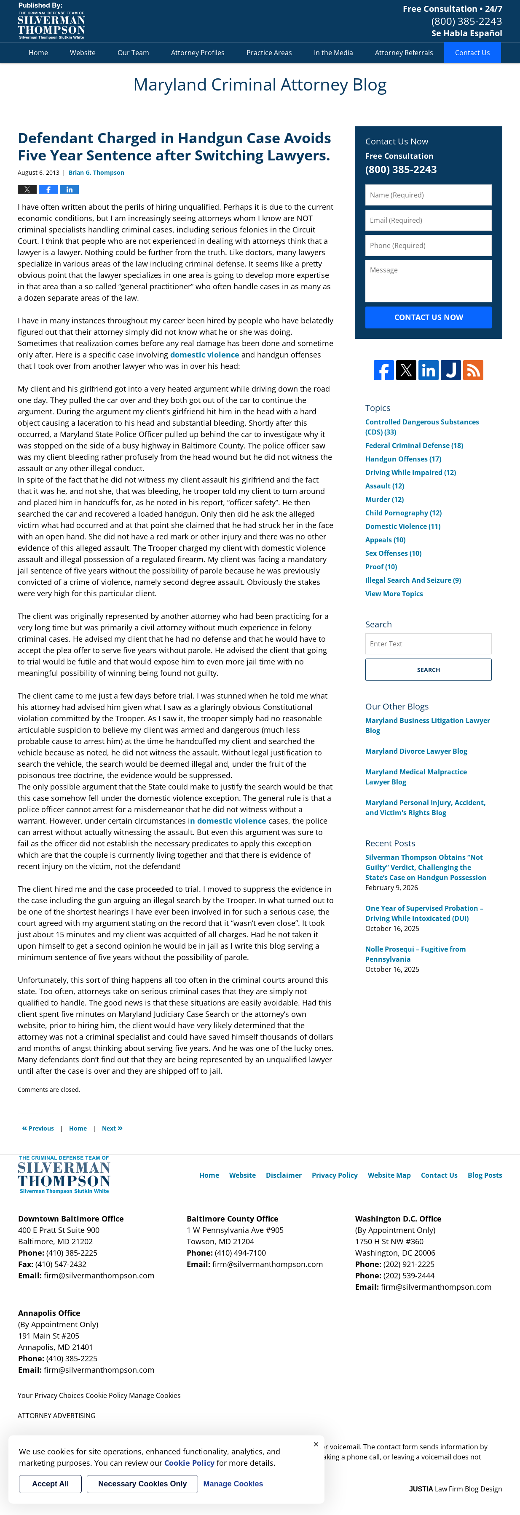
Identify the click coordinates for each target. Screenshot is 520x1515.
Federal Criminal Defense (414, 445)
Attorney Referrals (404, 52)
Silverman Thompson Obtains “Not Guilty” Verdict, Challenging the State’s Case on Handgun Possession (426, 867)
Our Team (133, 52)
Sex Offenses (393, 553)
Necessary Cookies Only (142, 1484)
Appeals (385, 539)
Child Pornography (403, 512)
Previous (38, 1127)
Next (112, 1127)
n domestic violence (228, 821)
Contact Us (472, 52)
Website (83, 52)
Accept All (50, 1484)
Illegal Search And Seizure (413, 580)
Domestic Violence (402, 526)
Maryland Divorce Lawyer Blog (416, 751)
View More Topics (394, 593)
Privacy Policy (335, 1175)
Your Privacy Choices (51, 1395)
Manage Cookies (155, 1395)
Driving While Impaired (410, 472)
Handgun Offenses (403, 459)
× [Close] (316, 1444)
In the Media (333, 52)
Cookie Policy (106, 1395)
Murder (384, 499)
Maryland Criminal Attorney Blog (51, 21)
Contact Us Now (428, 317)
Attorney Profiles (198, 52)
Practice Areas (269, 52)
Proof (381, 566)
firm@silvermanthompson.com (99, 1275)
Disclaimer (284, 1175)
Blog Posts (485, 1175)
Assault (384, 486)
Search (428, 670)
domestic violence (204, 354)
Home (38, 52)
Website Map (389, 1175)
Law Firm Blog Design (455, 1489)
